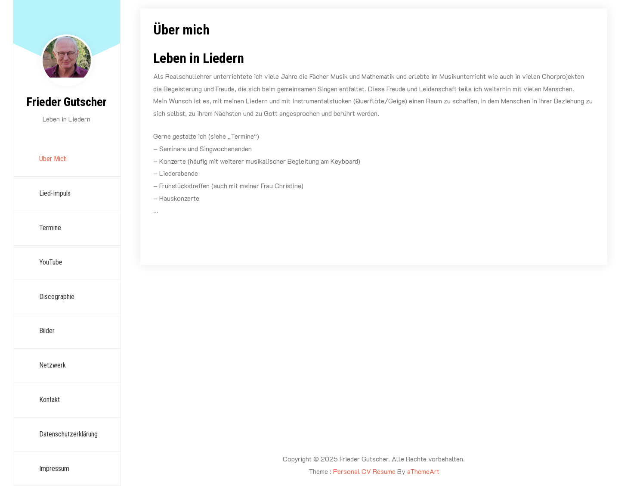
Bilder (47, 331)
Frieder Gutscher (66, 102)
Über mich (53, 159)
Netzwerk (52, 365)
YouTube (50, 262)
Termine (50, 228)
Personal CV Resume (364, 471)
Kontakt (49, 400)
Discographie (56, 297)
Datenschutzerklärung (68, 434)
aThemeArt (423, 471)
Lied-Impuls (55, 193)
